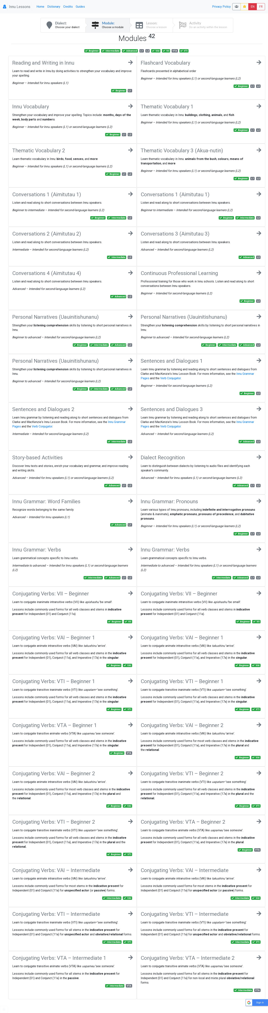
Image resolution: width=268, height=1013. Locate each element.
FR (261, 6)
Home (40, 6)
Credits (68, 6)
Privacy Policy (221, 6)
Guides (80, 6)
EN (252, 6)
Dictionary (53, 6)
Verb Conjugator (170, 378)
